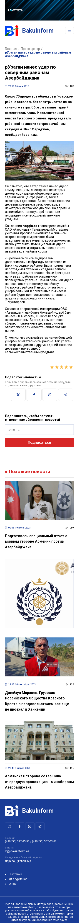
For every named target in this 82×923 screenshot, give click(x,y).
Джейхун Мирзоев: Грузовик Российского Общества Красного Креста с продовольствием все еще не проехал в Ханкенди (37, 701)
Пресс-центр (30, 49)
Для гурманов (18, 879)
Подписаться (39, 442)
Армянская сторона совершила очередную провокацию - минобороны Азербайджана (39, 781)
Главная (11, 49)
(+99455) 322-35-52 (17, 841)
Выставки (15, 874)
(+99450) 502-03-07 (44, 841)
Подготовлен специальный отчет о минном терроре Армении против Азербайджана (36, 541)
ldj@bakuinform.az (17, 851)
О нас (12, 883)
